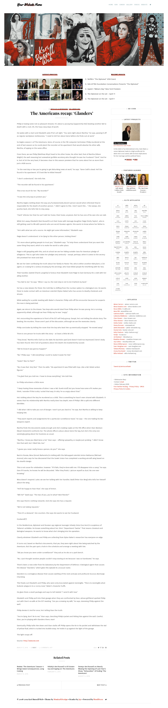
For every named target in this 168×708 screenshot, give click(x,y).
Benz (118, 258)
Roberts (144, 252)
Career (122, 4)
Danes (118, 226)
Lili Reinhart (118, 337)
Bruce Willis (118, 309)
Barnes (135, 216)
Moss (127, 232)
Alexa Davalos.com (120, 306)
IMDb (135, 159)
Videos (137, 4)
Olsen (135, 232)
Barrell (135, 258)
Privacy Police (118, 389)
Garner (127, 252)
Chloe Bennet (118, 320)
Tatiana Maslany (119, 349)
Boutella (135, 278)
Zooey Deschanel (119, 351)
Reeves (118, 263)
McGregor (144, 237)
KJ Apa (116, 335)
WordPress (98, 699)
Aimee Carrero (118, 304)
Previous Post (24, 685)
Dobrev (144, 268)
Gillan (127, 258)
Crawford (127, 226)
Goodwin (118, 242)
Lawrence (135, 252)
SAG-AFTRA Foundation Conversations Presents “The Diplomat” (113, 84)
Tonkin (127, 273)
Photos (129, 159)
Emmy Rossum (119, 325)
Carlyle (118, 278)
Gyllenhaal (135, 247)
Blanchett (135, 221)
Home (111, 4)
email (122, 382)
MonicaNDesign (60, 699)
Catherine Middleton (120, 316)
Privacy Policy (134, 386)
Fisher (127, 221)
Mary (35, 647)
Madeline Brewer (119, 339)
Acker (127, 211)
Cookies (127, 389)
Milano (118, 211)
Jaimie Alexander (119, 328)
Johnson (127, 216)
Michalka (118, 206)
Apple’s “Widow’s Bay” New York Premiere (104, 89)
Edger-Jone (144, 226)
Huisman (127, 268)
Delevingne (118, 221)
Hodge (127, 206)
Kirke (118, 252)
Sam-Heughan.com (120, 346)
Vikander (135, 206)
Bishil (144, 278)
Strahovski (118, 289)
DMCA (142, 386)
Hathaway (118, 216)
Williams (118, 268)
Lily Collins (117, 342)
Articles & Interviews (59, 109)
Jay (80, 699)
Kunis (135, 268)
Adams (135, 211)
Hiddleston (127, 284)
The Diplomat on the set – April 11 (101, 94)
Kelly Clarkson (118, 332)
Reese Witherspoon (120, 344)
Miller (144, 284)
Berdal (118, 247)
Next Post (101, 685)
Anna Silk (117, 311)
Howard (144, 216)
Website (144, 4)
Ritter (127, 263)
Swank (144, 242)
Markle (144, 263)
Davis (135, 284)
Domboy (144, 221)
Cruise (118, 284)
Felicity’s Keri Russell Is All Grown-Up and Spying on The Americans (61, 668)
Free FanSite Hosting (121, 386)
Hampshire (127, 237)
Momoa (144, 247)
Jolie (144, 211)
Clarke (144, 232)
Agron (118, 232)
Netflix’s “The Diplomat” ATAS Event (102, 79)
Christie (127, 242)
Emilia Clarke (118, 323)
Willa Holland (118, 353)
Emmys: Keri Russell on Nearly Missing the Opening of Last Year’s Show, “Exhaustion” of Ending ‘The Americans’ (92, 670)
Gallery (129, 4)
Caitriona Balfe (119, 313)
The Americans (74, 109)
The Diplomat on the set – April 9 (101, 99)
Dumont (135, 237)
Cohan (135, 263)
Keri (116, 4)
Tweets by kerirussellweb (122, 366)
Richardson (135, 242)
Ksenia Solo (118, 330)
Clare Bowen (118, 318)
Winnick (144, 258)
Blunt (118, 237)
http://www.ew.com (31, 641)
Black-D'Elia (127, 278)
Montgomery (135, 226)
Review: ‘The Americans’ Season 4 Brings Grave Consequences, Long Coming (30, 669)
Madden (135, 273)
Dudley (118, 273)
